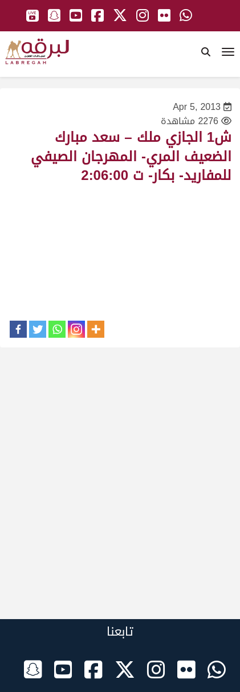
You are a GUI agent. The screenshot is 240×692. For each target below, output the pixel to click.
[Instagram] (76, 329)
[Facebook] (18, 329)
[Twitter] (37, 329)
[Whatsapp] (57, 329)
